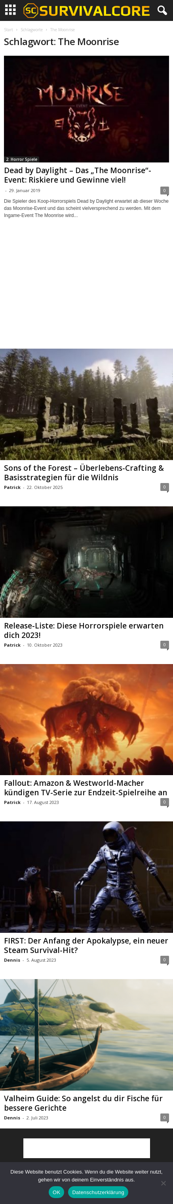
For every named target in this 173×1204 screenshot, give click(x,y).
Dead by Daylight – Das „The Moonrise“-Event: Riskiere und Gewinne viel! (77, 175)
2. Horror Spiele (21, 159)
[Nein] (163, 1183)
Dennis (12, 960)
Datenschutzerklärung (98, 1192)
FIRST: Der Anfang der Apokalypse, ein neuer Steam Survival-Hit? (86, 945)
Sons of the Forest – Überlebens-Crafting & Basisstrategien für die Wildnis (84, 473)
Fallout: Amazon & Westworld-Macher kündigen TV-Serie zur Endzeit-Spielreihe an (85, 788)
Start (8, 29)
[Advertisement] (86, 291)
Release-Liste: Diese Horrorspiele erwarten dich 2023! (83, 630)
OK (56, 1192)
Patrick (12, 487)
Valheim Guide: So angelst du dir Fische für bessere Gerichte (83, 1103)
